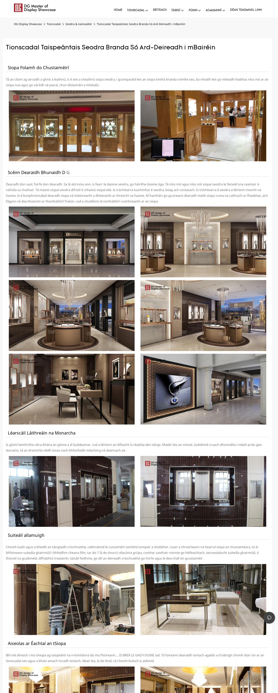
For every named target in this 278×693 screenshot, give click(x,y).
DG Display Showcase (28, 24)
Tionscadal (54, 24)
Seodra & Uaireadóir (78, 24)
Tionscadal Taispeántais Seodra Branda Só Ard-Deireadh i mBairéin (141, 24)
